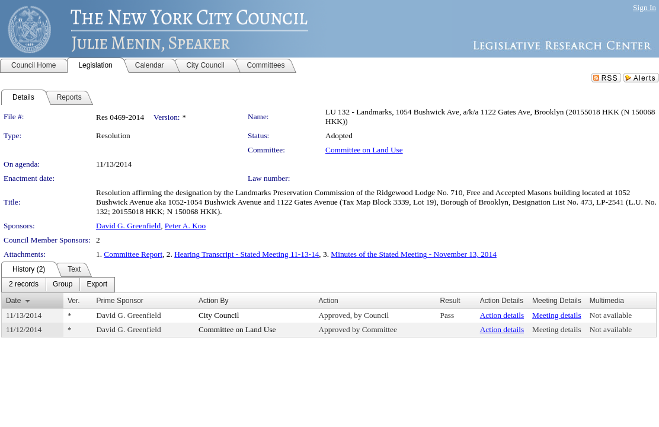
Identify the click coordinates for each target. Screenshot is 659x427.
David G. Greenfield (128, 225)
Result (450, 301)
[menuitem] (24, 285)
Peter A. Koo (185, 225)
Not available (611, 315)
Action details (502, 315)
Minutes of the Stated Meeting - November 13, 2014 (413, 254)
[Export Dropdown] (96, 285)
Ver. (74, 301)
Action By (214, 301)
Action (328, 301)
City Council (219, 315)
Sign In (644, 7)
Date (13, 301)
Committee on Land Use (364, 149)
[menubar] (58, 284)
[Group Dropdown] (62, 285)
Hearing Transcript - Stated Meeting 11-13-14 (246, 254)
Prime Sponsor (119, 301)
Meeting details (556, 315)
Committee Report (133, 254)
